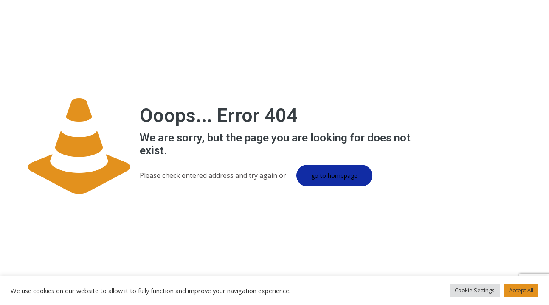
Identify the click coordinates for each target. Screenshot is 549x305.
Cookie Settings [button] (475, 290)
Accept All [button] (521, 290)
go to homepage (334, 176)
